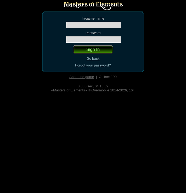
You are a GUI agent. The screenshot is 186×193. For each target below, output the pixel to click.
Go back (92, 59)
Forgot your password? (93, 65)
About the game (81, 77)
